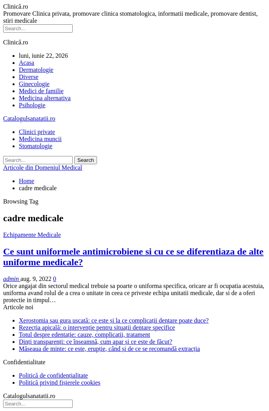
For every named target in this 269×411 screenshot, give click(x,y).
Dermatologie (36, 69)
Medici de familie (41, 91)
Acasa (26, 62)
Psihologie (32, 105)
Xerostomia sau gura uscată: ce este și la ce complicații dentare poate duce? (114, 320)
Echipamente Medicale (32, 234)
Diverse (28, 76)
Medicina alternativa (45, 98)
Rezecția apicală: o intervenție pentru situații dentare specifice (97, 327)
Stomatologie (35, 146)
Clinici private (37, 131)
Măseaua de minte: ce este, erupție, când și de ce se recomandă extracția (109, 348)
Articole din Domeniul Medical (42, 167)
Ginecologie (34, 84)
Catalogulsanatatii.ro (29, 118)
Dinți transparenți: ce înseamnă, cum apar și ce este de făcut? (95, 341)
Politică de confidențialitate (53, 375)
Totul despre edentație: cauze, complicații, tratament (84, 334)
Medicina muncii (40, 139)
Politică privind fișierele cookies (60, 382)
